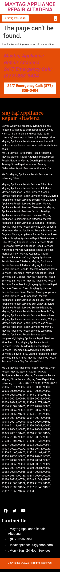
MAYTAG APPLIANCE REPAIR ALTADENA (29, 7)
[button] (55, 18)
